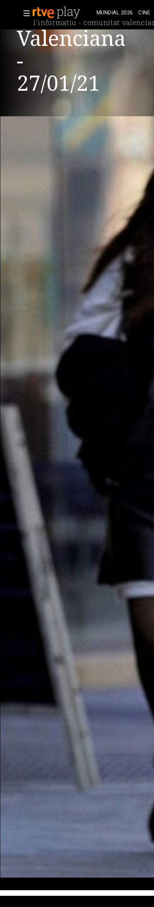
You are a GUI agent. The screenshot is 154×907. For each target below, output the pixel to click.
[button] (24, 13)
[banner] (63, 13)
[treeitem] (115, 12)
